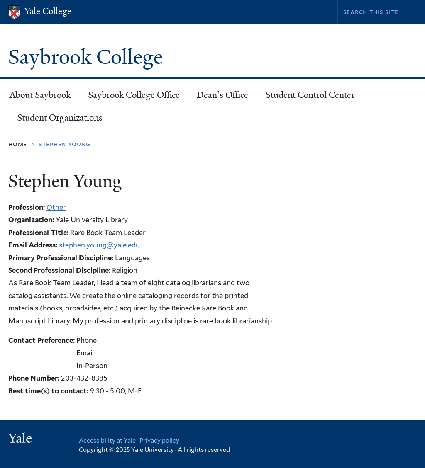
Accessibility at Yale (107, 440)
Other (56, 207)
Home (17, 144)
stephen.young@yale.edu (99, 245)
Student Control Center (310, 95)
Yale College (47, 11)
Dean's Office (222, 95)
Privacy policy (159, 440)
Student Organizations (60, 118)
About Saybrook (40, 95)
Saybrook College (88, 57)
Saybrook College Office (134, 95)
